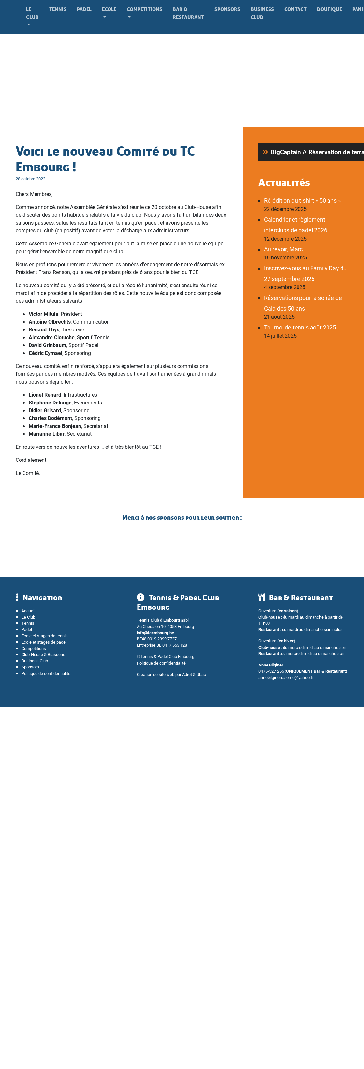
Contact (295, 9)
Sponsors (227, 9)
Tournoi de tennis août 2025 (300, 327)
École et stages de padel (44, 642)
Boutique (329, 9)
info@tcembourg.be (155, 632)
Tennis (57, 9)
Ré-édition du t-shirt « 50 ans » (302, 200)
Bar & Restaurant (188, 13)
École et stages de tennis (45, 635)
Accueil (28, 610)
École (109, 9)
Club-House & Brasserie (43, 654)
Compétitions (144, 9)
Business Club (262, 13)
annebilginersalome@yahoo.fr (285, 677)
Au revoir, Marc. (284, 249)
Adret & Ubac (194, 674)
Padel (84, 9)
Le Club (32, 13)
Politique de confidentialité (46, 673)
